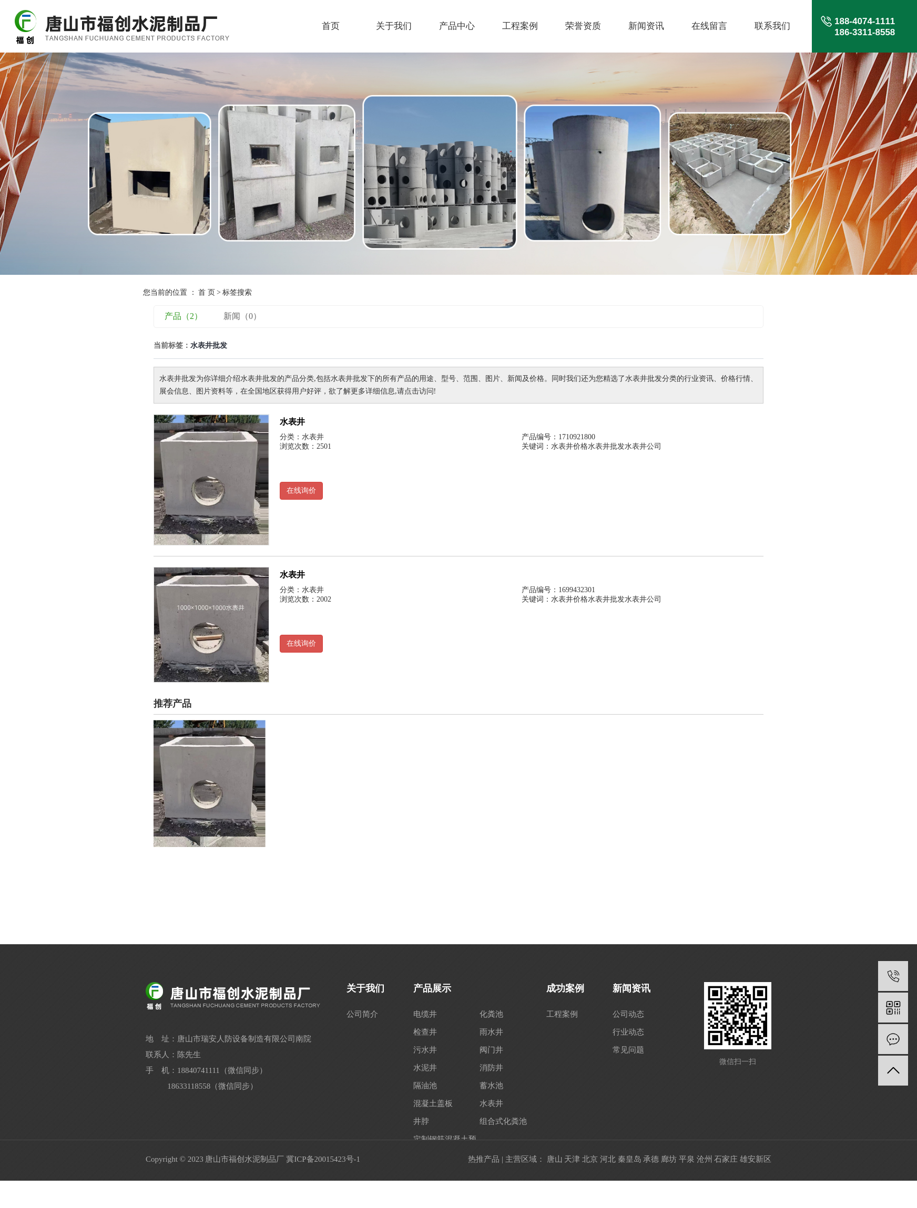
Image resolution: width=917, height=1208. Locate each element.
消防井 (491, 1068)
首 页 (206, 292)
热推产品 (484, 1159)
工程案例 (520, 26)
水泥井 (425, 1068)
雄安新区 (755, 1159)
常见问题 (628, 1050)
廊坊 (669, 1159)
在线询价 (301, 490)
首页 (331, 26)
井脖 (421, 1121)
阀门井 (491, 1050)
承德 (651, 1159)
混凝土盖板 (433, 1103)
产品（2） (183, 316)
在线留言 (709, 26)
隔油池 (425, 1085)
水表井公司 (643, 446)
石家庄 (726, 1159)
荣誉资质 (583, 26)
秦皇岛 (629, 1159)
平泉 (687, 1159)
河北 (608, 1159)
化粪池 (491, 1014)
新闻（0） (242, 316)
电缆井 (425, 1014)
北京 (590, 1159)
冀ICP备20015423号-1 (323, 1159)
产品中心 (457, 26)
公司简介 (362, 1014)
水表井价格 (569, 446)
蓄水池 (491, 1085)
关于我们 (394, 26)
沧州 (704, 1159)
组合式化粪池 (503, 1121)
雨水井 (491, 1032)
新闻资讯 (646, 26)
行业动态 (628, 1032)
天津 (572, 1159)
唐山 (555, 1159)
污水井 (425, 1050)
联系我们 (772, 26)
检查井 (425, 1032)
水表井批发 (606, 446)
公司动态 (628, 1014)
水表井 (292, 421)
